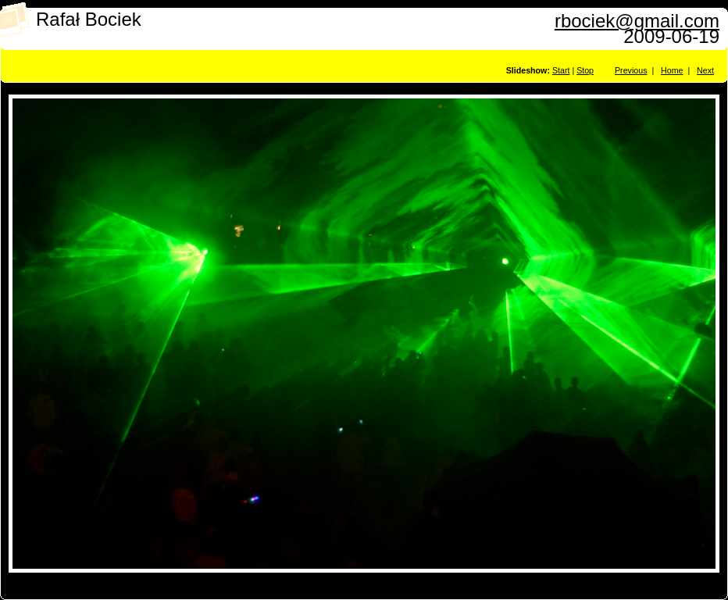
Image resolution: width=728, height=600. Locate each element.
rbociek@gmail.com (637, 20)
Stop (585, 70)
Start (561, 70)
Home (672, 70)
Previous (631, 70)
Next (705, 70)
